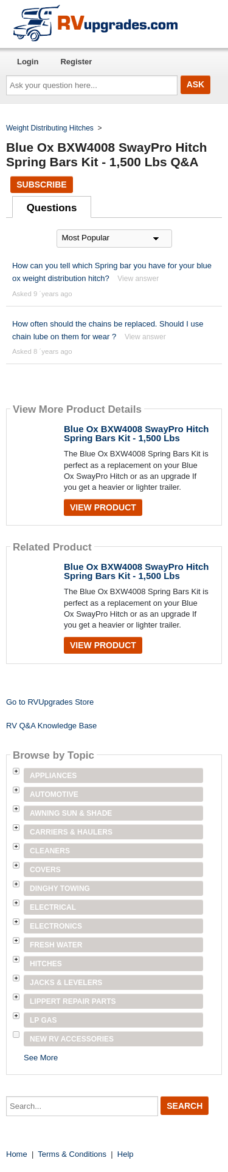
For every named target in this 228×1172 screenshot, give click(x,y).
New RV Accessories (72, 1039)
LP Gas (43, 1020)
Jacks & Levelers (66, 982)
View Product (103, 507)
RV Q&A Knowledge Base (51, 725)
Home (16, 1154)
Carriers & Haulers (71, 832)
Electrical (53, 907)
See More (41, 1057)
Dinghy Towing (60, 888)
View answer (138, 278)
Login (27, 61)
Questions (52, 208)
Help (125, 1154)
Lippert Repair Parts (73, 1001)
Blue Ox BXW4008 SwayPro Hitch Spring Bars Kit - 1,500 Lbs (136, 433)
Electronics (56, 926)
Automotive (54, 794)
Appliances (53, 775)
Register (76, 61)
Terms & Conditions (72, 1154)
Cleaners (50, 851)
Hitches (46, 964)
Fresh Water (56, 945)
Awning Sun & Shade (71, 813)
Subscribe (41, 184)
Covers (45, 869)
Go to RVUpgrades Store (50, 701)
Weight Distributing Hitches (50, 128)
